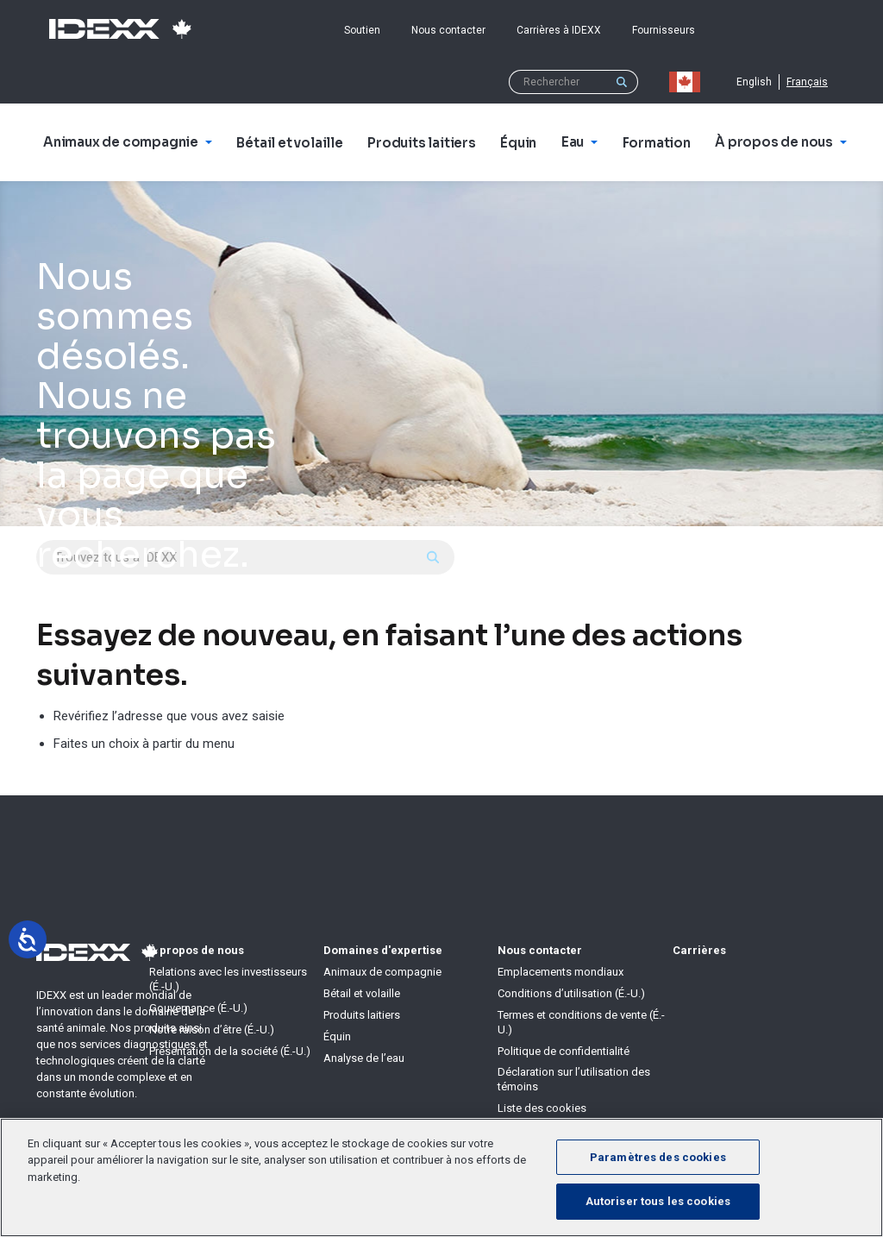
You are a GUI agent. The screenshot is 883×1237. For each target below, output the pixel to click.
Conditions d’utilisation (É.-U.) (571, 993)
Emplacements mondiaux (560, 971)
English (754, 82)
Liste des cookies (542, 1108)
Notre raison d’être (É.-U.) (211, 1029)
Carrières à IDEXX (559, 30)
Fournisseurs (663, 30)
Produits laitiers (361, 1014)
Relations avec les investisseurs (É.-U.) (228, 979)
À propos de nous (196, 950)
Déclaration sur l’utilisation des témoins (574, 1079)
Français (807, 82)
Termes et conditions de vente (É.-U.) (581, 1022)
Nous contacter (448, 30)
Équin (337, 1036)
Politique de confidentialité (563, 1051)
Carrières (699, 950)
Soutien (362, 30)
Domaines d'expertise (382, 950)
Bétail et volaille (361, 993)
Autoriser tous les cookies (658, 1201)
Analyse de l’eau (363, 1058)
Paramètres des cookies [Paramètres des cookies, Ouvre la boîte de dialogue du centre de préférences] (658, 1157)
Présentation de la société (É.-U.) (229, 1051)
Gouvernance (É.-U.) (198, 1008)
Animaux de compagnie (382, 971)
